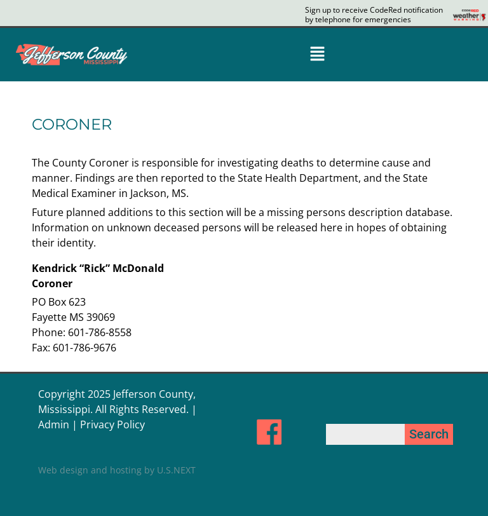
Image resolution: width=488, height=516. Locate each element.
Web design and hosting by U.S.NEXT (117, 470)
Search (429, 434)
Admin (53, 424)
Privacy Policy (112, 424)
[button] (317, 55)
